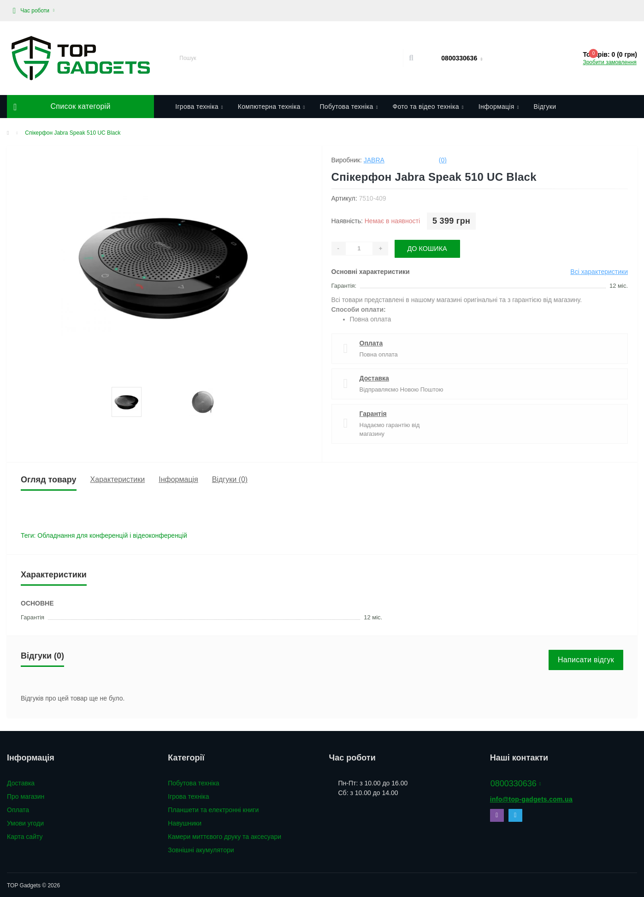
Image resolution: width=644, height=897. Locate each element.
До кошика (428, 247)
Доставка (374, 377)
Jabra (374, 160)
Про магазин (25, 795)
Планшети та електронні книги (213, 809)
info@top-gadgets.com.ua (531, 798)
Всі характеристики (599, 270)
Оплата (371, 342)
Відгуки (545, 106)
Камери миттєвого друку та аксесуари (224, 835)
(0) (443, 160)
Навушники (184, 822)
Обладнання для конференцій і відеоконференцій (112, 534)
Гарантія (373, 412)
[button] (33, 10)
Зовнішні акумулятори (201, 849)
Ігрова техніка (199, 106)
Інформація (499, 106)
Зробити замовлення (609, 62)
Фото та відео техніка (428, 106)
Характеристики (117, 478)
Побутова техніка (348, 106)
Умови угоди (25, 822)
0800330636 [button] (515, 782)
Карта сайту (25, 835)
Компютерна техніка (271, 106)
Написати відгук (586, 659)
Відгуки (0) (230, 478)
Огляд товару (49, 478)
